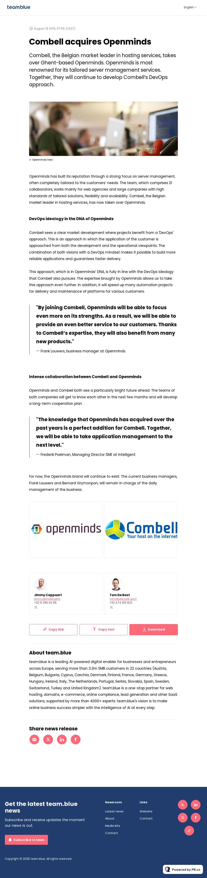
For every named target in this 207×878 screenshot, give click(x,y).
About (109, 818)
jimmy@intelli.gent (47, 599)
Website (146, 811)
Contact (111, 833)
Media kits (112, 826)
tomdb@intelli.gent (123, 599)
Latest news (114, 811)
